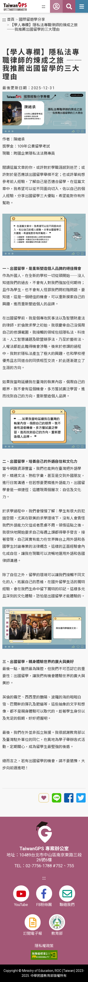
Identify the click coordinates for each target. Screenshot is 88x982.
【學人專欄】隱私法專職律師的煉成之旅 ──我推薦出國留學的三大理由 (42, 27)
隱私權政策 (44, 946)
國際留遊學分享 (32, 19)
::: (43, 6)
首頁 (11, 19)
